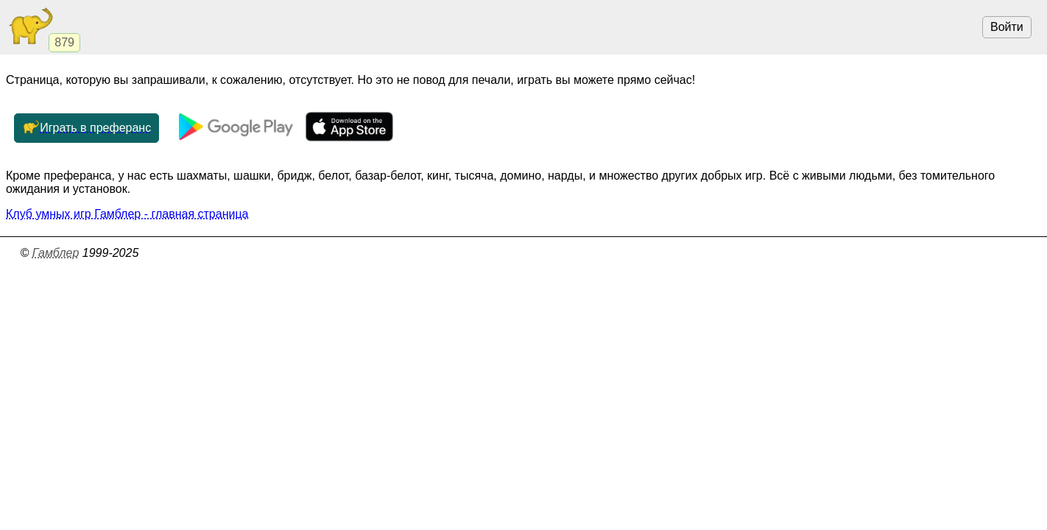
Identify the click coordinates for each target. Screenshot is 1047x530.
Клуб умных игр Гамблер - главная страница (127, 214)
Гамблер (56, 253)
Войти (1006, 27)
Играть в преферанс (86, 128)
